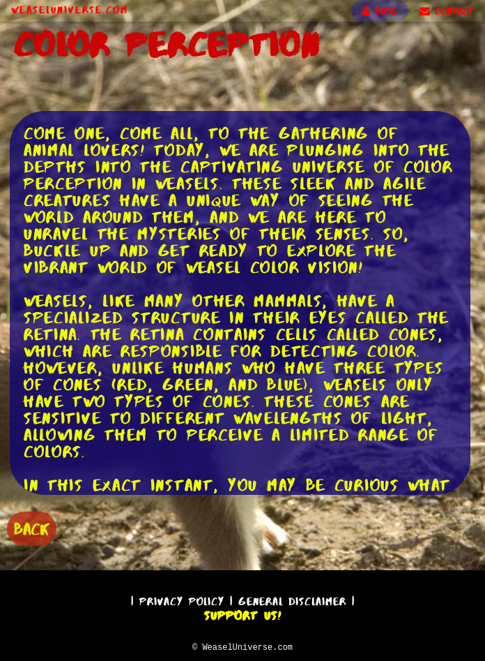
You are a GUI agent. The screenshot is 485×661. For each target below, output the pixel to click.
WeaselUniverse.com (69, 9)
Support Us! (242, 613)
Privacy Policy (181, 599)
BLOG (379, 11)
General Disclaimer (292, 599)
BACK (31, 527)
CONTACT (446, 11)
